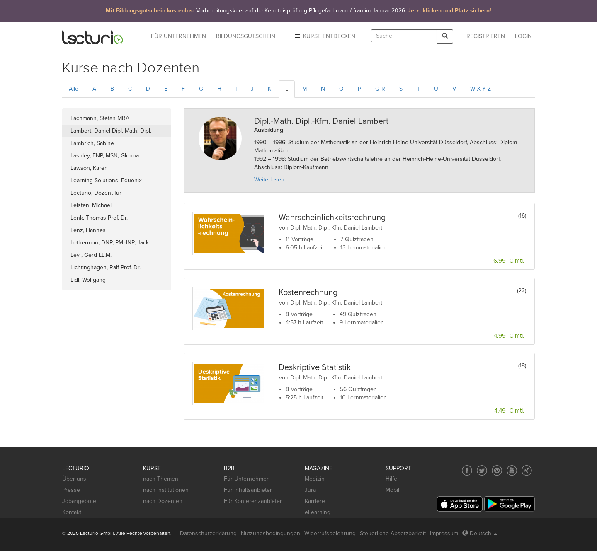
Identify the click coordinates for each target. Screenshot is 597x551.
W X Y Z (480, 88)
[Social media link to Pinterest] (497, 470)
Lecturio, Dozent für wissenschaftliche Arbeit (101, 194)
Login (523, 36)
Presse (71, 489)
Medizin (315, 478)
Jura (310, 489)
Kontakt (71, 512)
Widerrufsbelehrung (330, 533)
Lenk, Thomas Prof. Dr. (99, 217)
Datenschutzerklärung (208, 533)
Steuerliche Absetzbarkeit (393, 533)
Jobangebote (79, 501)
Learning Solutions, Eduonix (106, 180)
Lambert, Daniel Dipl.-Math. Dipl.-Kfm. (111, 132)
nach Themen (160, 478)
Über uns (74, 478)
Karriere (315, 501)
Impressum (444, 533)
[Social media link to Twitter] (482, 470)
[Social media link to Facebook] (467, 470)
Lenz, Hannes (88, 230)
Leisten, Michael (91, 205)
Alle (73, 88)
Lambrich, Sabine (92, 143)
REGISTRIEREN (485, 36)
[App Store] (460, 504)
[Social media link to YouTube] (512, 470)
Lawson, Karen (89, 168)
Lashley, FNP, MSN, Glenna (104, 155)
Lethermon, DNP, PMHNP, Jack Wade (109, 244)
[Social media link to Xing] (527, 470)
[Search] (445, 36)
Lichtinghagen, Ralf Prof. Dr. (105, 267)
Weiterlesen (269, 179)
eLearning (317, 512)
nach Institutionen (166, 489)
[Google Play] (509, 504)
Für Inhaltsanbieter (248, 489)
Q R (380, 88)
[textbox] (404, 35)
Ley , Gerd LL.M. (91, 255)
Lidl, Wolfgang (88, 279)
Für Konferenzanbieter (253, 501)
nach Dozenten (162, 501)
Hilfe (391, 478)
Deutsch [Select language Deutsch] (479, 533)
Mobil (392, 489)
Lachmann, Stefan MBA (99, 118)
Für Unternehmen (247, 478)
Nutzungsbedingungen (270, 533)
